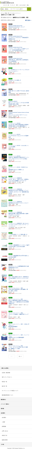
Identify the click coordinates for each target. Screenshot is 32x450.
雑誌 (28, 5)
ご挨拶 (3, 422)
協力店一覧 (4, 386)
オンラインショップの (10, 390)
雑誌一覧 (7, 13)
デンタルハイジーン (15, 13)
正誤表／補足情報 (6, 372)
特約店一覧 (4, 381)
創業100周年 (5, 440)
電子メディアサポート (7, 377)
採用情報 (4, 426)
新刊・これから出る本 (21, 5)
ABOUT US (4, 435)
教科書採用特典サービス (7, 395)
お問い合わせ (5, 431)
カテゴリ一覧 (6, 5)
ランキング (12, 5)
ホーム (2, 13)
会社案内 (4, 417)
